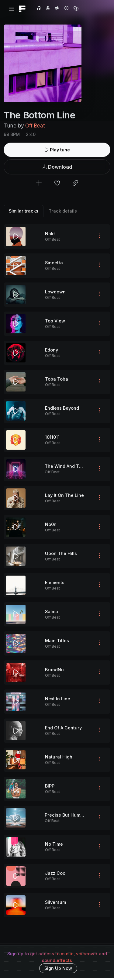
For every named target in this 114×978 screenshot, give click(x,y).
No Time (54, 844)
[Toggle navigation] (12, 9)
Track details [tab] (63, 210)
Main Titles (57, 640)
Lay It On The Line (64, 495)
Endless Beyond (62, 408)
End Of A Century (63, 727)
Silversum (55, 902)
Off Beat (35, 125)
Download (57, 167)
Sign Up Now (58, 968)
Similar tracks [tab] (23, 210)
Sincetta (54, 262)
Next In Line (57, 698)
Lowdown (55, 291)
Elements (54, 582)
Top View (55, 320)
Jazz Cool (56, 873)
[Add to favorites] (57, 183)
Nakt (50, 233)
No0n (51, 524)
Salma (51, 611)
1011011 (52, 437)
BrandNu (54, 669)
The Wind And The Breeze (73, 466)
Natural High (58, 756)
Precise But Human (65, 815)
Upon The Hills (61, 553)
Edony (51, 349)
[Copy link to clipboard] (75, 183)
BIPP (49, 785)
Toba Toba (56, 379)
